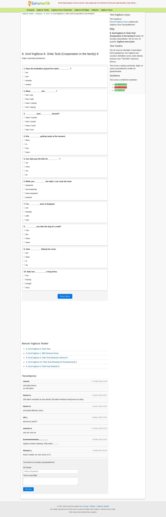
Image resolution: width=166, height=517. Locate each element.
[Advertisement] (65, 33)
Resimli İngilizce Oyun (119, 22)
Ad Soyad (27, 467)
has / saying (30, 107)
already (28, 80)
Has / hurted (30, 122)
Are (26, 234)
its (25, 175)
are (26, 253)
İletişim (92, 506)
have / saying (30, 103)
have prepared (31, 193)
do (26, 265)
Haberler (95, 10)
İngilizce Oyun (107, 10)
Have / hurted (30, 118)
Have (27, 242)
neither (27, 85)
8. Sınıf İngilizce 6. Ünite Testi (38, 349)
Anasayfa (30, 10)
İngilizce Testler (43, 10)
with (26, 216)
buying (27, 279)
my (26, 163)
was (26, 220)
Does (27, 238)
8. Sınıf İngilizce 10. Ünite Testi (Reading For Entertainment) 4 (51, 362)
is (25, 144)
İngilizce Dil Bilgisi (81, 10)
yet (26, 72)
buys (27, 288)
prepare (28, 197)
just (26, 76)
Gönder (28, 489)
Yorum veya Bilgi (30, 475)
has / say (28, 95)
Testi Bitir (65, 296)
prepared (28, 185)
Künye (86, 506)
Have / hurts (30, 126)
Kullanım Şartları (103, 506)
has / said (29, 99)
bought (27, 284)
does (27, 140)
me (26, 171)
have (27, 152)
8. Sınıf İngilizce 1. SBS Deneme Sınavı (42, 353)
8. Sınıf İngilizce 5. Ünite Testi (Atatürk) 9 (42, 366)
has (26, 148)
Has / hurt (29, 130)
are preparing (30, 189)
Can (26, 230)
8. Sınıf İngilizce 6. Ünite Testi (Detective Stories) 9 (47, 358)
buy (26, 275)
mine (27, 167)
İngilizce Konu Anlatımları (62, 10)
